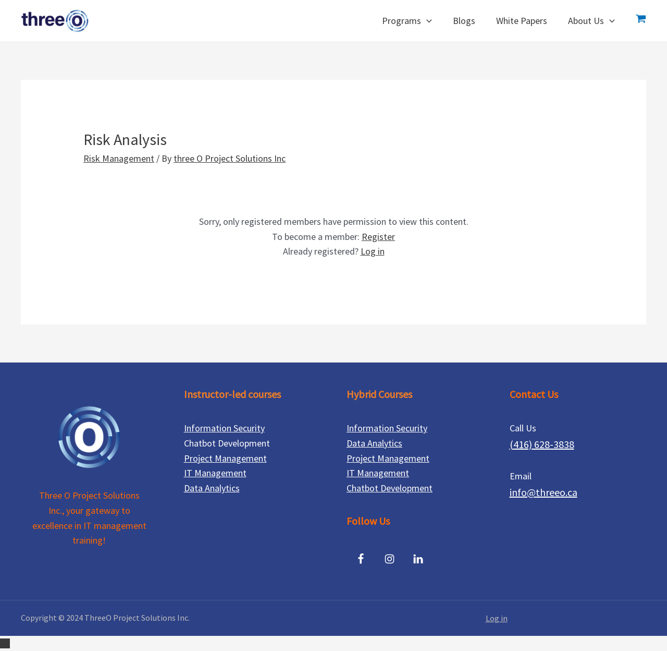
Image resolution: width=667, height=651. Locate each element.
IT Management (215, 473)
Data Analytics (212, 488)
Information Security (224, 428)
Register (378, 237)
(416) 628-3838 (542, 444)
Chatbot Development (390, 488)
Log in (373, 251)
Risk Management (118, 158)
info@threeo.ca (543, 492)
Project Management (225, 458)
